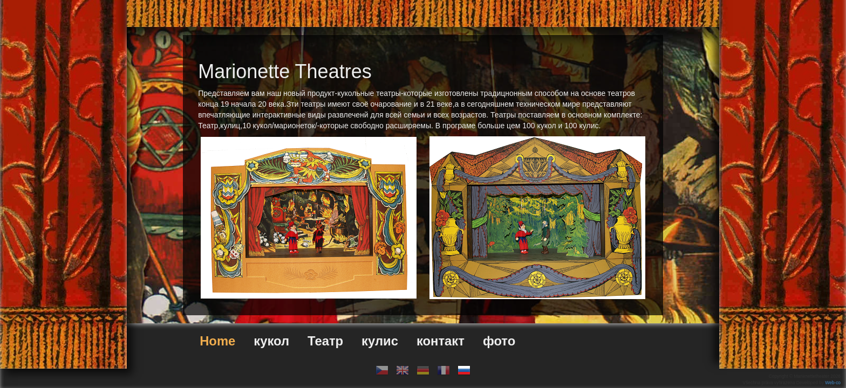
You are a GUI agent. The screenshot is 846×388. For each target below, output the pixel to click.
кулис (379, 341)
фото (499, 341)
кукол (271, 341)
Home (217, 341)
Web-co (833, 382)
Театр (325, 341)
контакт (441, 341)
